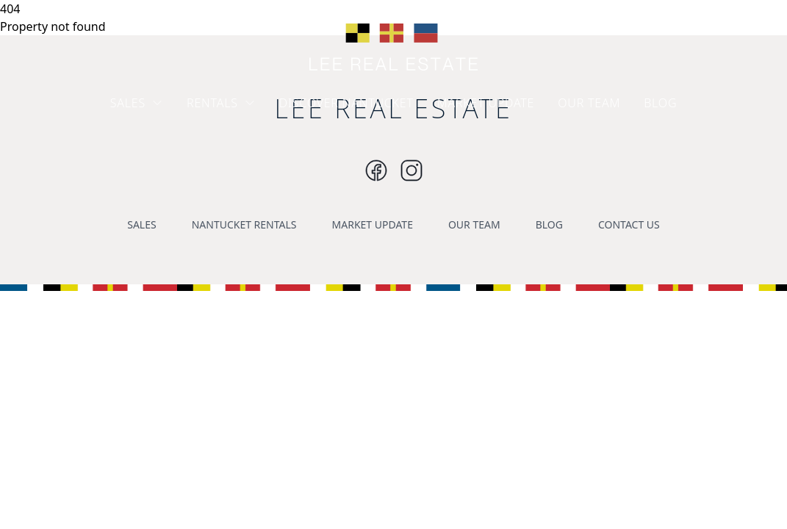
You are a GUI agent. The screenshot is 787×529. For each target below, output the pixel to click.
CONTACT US (629, 224)
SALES (136, 103)
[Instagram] (376, 170)
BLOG (660, 103)
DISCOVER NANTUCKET (346, 103)
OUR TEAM (589, 103)
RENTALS (221, 103)
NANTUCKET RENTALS (244, 224)
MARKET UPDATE (486, 103)
